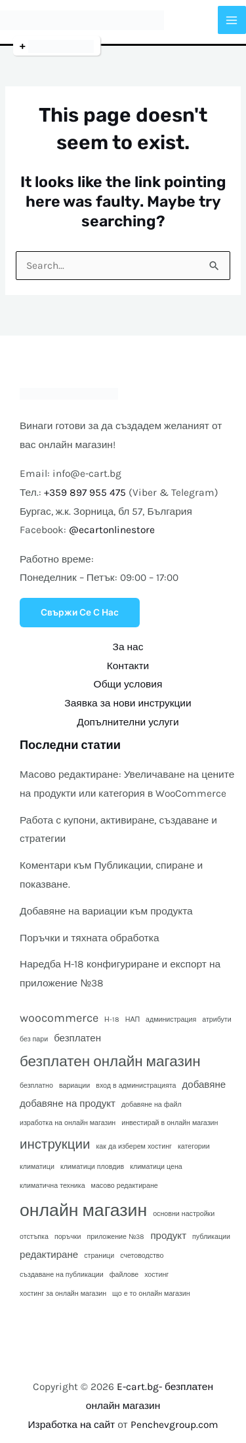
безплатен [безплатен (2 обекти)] (77, 1038)
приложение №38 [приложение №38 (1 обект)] (115, 1236)
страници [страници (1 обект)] (99, 1255)
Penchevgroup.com (174, 1425)
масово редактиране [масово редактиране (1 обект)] (124, 1185)
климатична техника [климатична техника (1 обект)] (52, 1185)
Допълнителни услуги (127, 722)
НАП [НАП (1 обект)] (132, 1019)
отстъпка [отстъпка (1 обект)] (34, 1236)
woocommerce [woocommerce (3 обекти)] (59, 1018)
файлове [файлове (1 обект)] (124, 1274)
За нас (128, 647)
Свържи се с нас (80, 612)
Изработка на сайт (71, 1425)
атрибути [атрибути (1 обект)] (216, 1019)
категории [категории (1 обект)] (194, 1146)
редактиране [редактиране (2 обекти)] (49, 1254)
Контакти (128, 666)
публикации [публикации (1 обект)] (211, 1236)
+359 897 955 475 (85, 492)
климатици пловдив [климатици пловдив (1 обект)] (92, 1166)
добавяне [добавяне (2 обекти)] (204, 1084)
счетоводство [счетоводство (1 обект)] (141, 1255)
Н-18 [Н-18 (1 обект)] (111, 1019)
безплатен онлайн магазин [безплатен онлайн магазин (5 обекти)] (110, 1061)
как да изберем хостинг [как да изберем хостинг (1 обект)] (134, 1146)
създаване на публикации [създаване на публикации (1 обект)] (62, 1274)
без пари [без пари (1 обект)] (34, 1039)
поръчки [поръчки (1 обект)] (67, 1236)
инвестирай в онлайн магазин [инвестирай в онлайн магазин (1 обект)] (169, 1123)
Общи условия (128, 684)
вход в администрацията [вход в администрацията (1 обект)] (136, 1085)
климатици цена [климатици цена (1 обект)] (156, 1166)
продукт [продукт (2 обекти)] (168, 1236)
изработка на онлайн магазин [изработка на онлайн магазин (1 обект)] (67, 1123)
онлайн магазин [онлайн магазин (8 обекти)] (83, 1210)
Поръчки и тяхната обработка (89, 938)
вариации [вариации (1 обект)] (74, 1085)
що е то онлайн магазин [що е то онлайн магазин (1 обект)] (151, 1293)
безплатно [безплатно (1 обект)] (36, 1085)
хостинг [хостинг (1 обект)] (156, 1274)
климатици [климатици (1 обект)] (37, 1166)
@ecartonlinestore (112, 530)
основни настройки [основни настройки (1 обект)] (184, 1213)
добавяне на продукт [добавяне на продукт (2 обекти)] (67, 1103)
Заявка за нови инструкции (127, 703)
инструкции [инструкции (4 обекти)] (55, 1144)
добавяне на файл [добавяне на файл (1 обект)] (151, 1104)
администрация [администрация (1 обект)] (171, 1019)
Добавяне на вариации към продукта (106, 911)
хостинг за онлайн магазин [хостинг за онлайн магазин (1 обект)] (63, 1293)
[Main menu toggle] (232, 20)
